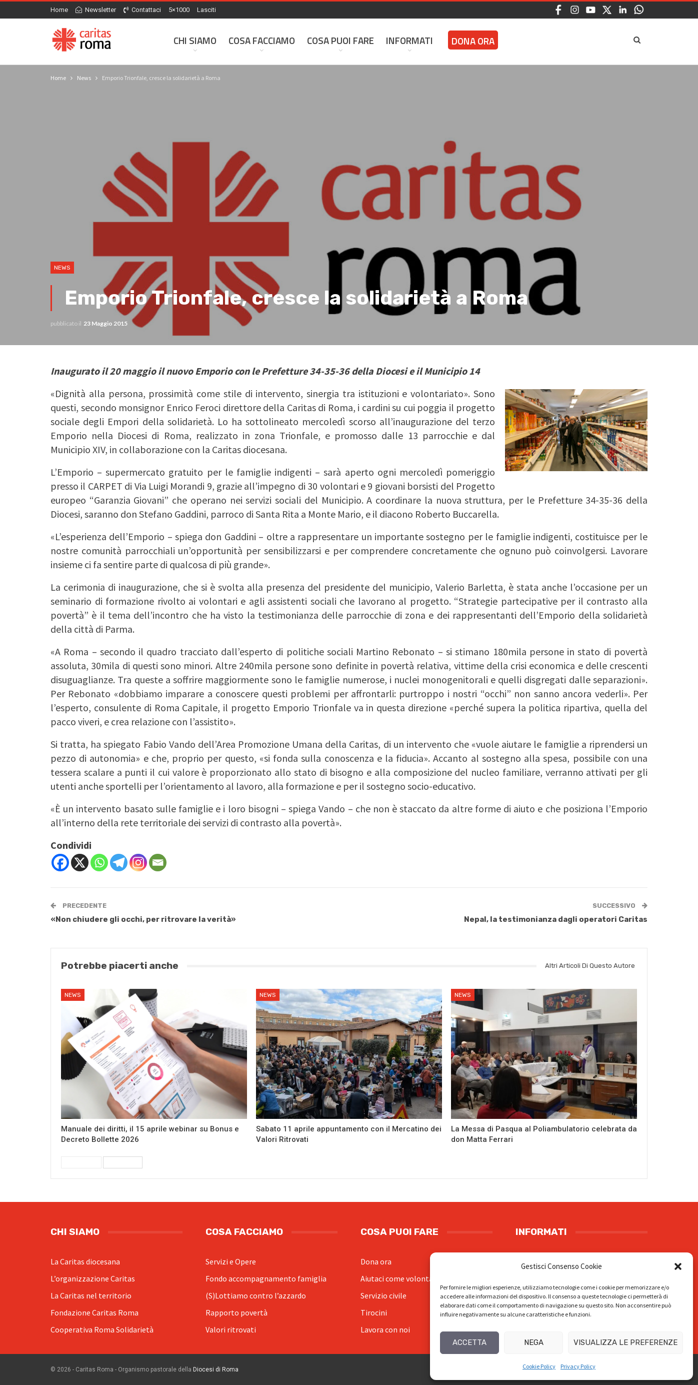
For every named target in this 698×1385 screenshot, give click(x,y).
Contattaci (142, 10)
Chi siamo (195, 40)
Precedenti (81, 1162)
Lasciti (206, 10)
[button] (678, 1266)
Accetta (469, 1342)
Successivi (122, 1162)
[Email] (157, 862)
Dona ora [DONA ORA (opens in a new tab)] (473, 41)
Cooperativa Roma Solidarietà (102, 1329)
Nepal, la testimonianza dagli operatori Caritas (556, 919)
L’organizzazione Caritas (92, 1278)
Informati (409, 40)
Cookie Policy (539, 1366)
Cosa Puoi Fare (340, 40)
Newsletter (96, 10)
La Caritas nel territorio (91, 1295)
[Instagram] (138, 862)
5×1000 (179, 10)
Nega (534, 1342)
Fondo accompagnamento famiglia (266, 1278)
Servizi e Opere (231, 1261)
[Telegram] (119, 862)
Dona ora (376, 1261)
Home (59, 10)
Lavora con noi (385, 1329)
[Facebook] (60, 862)
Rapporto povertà (237, 1312)
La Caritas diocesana (85, 1261)
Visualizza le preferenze (626, 1342)
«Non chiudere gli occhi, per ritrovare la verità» (143, 919)
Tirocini (373, 1312)
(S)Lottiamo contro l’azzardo (256, 1295)
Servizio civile (383, 1295)
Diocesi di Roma (215, 1369)
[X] (79, 862)
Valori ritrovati (231, 1329)
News (62, 267)
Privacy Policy (578, 1366)
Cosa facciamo (261, 40)
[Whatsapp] (99, 862)
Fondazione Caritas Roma (94, 1312)
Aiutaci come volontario (401, 1278)
